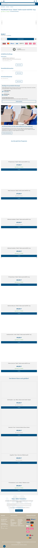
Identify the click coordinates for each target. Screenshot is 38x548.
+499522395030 (3, 523)
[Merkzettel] (3, 1)
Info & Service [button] (13, 515)
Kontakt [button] (3, 515)
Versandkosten (9, 35)
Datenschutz (20, 521)
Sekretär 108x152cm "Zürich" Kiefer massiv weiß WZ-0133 (19, 305)
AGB (13, 507)
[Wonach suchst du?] (18, 4)
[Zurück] (1, 257)
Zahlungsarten (20, 519)
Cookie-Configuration (21, 525)
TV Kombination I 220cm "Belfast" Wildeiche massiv (19, 482)
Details (19, 169)
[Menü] (2, 1)
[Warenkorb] (36, 1)
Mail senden (6, 95)
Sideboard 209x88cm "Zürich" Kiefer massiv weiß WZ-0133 (19, 219)
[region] (19, 22)
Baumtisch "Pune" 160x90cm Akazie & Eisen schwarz (19, 427)
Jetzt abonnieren (19, 510)
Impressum (19, 522)
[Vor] (37, 257)
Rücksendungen (20, 520)
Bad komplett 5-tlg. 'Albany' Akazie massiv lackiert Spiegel (19, 399)
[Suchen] (34, 4)
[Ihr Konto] (34, 1)
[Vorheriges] (2, 22)
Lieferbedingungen (13, 523)
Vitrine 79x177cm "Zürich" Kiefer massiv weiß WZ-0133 (19, 363)
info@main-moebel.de (4, 524)
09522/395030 (6, 91)
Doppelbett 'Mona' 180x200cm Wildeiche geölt (19, 455)
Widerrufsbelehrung (13, 522)
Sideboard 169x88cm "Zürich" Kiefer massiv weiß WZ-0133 (19, 248)
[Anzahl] (4, 39)
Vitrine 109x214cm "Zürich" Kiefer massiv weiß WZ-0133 (19, 190)
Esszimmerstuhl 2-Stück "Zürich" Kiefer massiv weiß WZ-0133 (19, 334)
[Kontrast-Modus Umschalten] (4, 546)
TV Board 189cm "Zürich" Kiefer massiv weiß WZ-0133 (19, 276)
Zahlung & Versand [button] (31, 515)
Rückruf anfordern (19, 101)
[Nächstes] (36, 22)
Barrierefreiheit (20, 523)
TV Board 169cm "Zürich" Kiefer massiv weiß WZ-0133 (19, 161)
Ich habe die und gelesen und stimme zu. (20, 507)
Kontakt (19, 524)
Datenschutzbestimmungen (19, 507)
